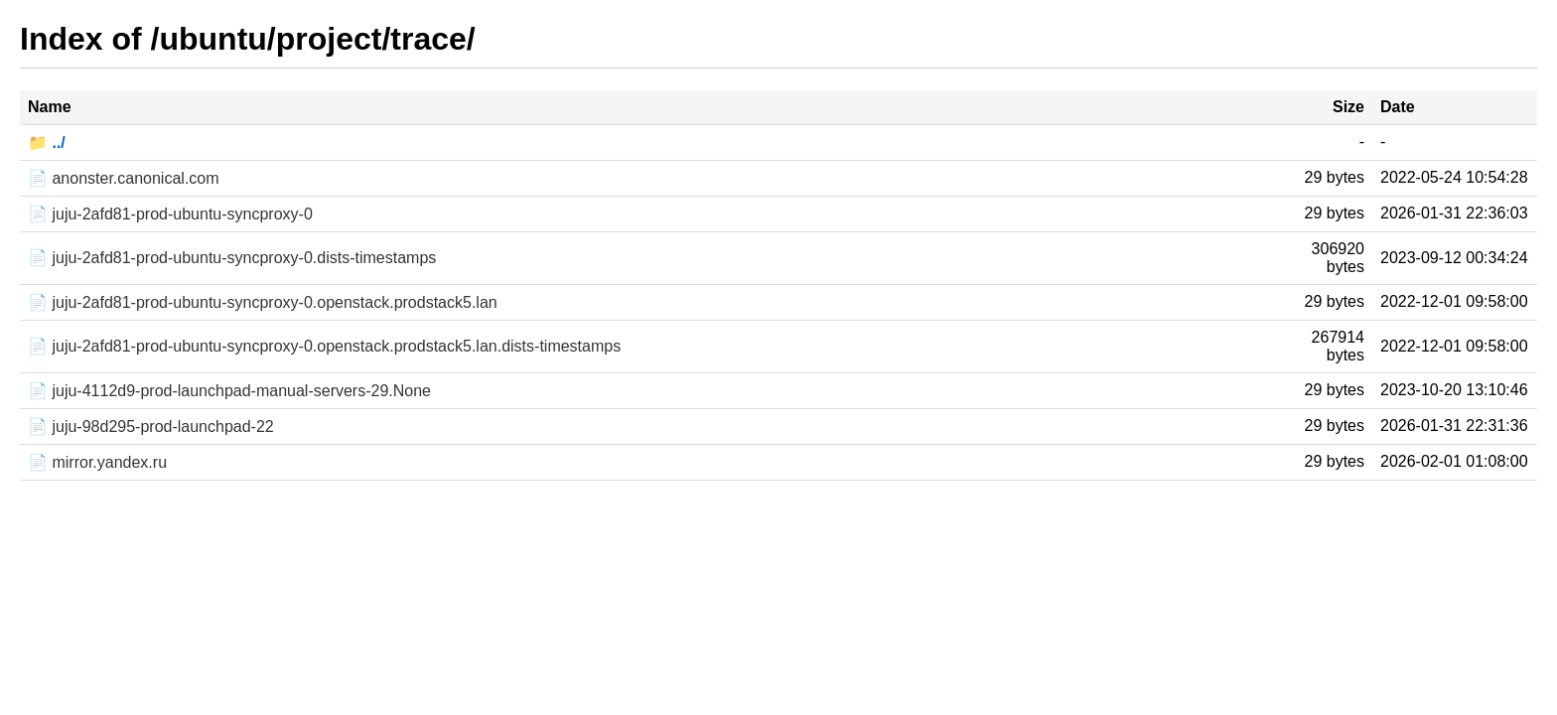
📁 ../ (47, 142)
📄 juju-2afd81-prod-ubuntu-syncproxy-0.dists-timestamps (232, 257)
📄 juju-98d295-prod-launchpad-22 (151, 426)
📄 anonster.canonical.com (123, 178)
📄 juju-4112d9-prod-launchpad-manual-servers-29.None (229, 390)
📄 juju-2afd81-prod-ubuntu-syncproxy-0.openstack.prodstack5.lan (262, 302)
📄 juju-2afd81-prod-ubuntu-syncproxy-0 (170, 214)
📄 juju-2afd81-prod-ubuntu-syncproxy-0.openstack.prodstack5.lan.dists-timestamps (324, 346)
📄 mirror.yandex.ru (97, 462)
